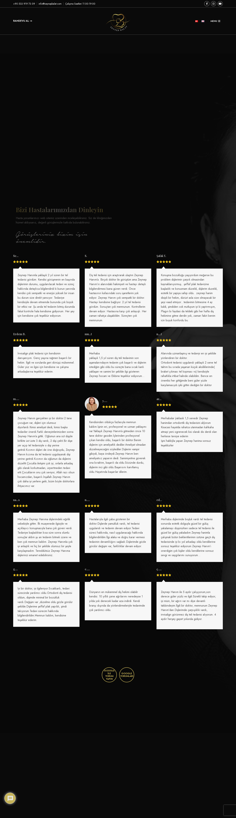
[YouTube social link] (220, 3)
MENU (215, 21)
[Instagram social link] (213, 3)
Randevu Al (22, 21)
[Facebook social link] (206, 3)
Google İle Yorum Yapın (109, 675)
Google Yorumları (126, 675)
